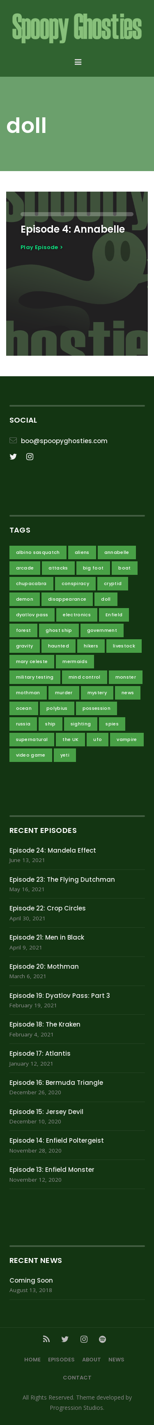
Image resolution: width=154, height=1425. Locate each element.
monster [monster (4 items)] (125, 677)
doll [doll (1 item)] (105, 599)
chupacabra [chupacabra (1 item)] (31, 583)
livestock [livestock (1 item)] (124, 646)
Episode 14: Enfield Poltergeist (56, 1140)
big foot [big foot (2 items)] (93, 568)
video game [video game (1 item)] (31, 755)
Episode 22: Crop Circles (47, 908)
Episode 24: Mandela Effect (52, 850)
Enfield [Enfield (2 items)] (114, 614)
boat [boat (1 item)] (124, 568)
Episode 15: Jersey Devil (46, 1111)
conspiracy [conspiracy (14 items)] (75, 583)
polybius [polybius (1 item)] (57, 708)
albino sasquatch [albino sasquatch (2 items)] (38, 552)
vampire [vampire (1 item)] (127, 739)
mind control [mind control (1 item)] (85, 677)
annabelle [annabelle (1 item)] (116, 552)
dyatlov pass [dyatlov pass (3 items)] (32, 614)
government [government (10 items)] (102, 630)
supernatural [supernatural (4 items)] (32, 739)
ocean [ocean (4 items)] (24, 708)
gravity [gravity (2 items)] (24, 646)
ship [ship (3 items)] (50, 724)
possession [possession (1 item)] (96, 708)
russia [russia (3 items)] (23, 724)
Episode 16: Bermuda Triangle (56, 1082)
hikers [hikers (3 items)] (91, 646)
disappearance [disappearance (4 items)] (67, 599)
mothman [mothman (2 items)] (28, 692)
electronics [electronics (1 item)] (77, 614)
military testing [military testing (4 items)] (35, 677)
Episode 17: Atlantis (40, 1053)
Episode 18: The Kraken (44, 1024)
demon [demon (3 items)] (25, 599)
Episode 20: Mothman (44, 966)
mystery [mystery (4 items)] (97, 692)
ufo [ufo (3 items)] (97, 739)
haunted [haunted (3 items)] (58, 646)
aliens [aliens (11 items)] (82, 552)
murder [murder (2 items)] (64, 692)
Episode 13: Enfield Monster (51, 1169)
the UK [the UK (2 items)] (70, 739)
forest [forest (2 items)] (23, 630)
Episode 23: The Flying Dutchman (62, 879)
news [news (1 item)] (128, 692)
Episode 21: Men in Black (46, 937)
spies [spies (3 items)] (112, 724)
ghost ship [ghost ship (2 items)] (59, 630)
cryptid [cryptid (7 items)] (113, 583)
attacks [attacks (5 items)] (58, 568)
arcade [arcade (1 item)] (25, 568)
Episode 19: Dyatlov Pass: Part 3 (59, 995)
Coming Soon (31, 1280)
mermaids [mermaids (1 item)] (74, 661)
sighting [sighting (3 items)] (81, 724)
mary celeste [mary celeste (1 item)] (32, 661)
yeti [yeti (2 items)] (64, 755)
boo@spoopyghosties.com (64, 441)
